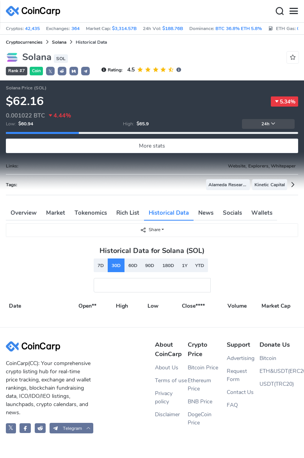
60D (132, 265)
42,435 (32, 28)
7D (101, 265)
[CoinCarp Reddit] (40, 428)
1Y (184, 265)
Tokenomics (91, 213)
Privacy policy (163, 397)
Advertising (240, 358)
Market (55, 213)
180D (168, 265)
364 (75, 28)
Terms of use (171, 380)
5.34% (284, 101)
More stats (152, 146)
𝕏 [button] (50, 71)
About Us (166, 367)
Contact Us (240, 392)
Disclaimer (167, 414)
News (205, 213)
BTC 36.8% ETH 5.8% (238, 28)
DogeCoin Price (200, 418)
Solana (59, 42)
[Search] (279, 11)
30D (116, 265)
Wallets (261, 213)
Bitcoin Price (203, 367)
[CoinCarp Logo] (35, 11)
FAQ (232, 405)
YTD (199, 265)
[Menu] (293, 11)
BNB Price (200, 401)
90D (149, 265)
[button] (62, 71)
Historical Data (169, 213)
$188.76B (172, 28)
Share (150, 229)
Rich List (127, 213)
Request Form (237, 375)
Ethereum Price (199, 384)
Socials (232, 213)
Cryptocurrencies (24, 42)
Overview (24, 213)
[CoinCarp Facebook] (25, 428)
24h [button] (268, 124)
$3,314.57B (124, 28)
